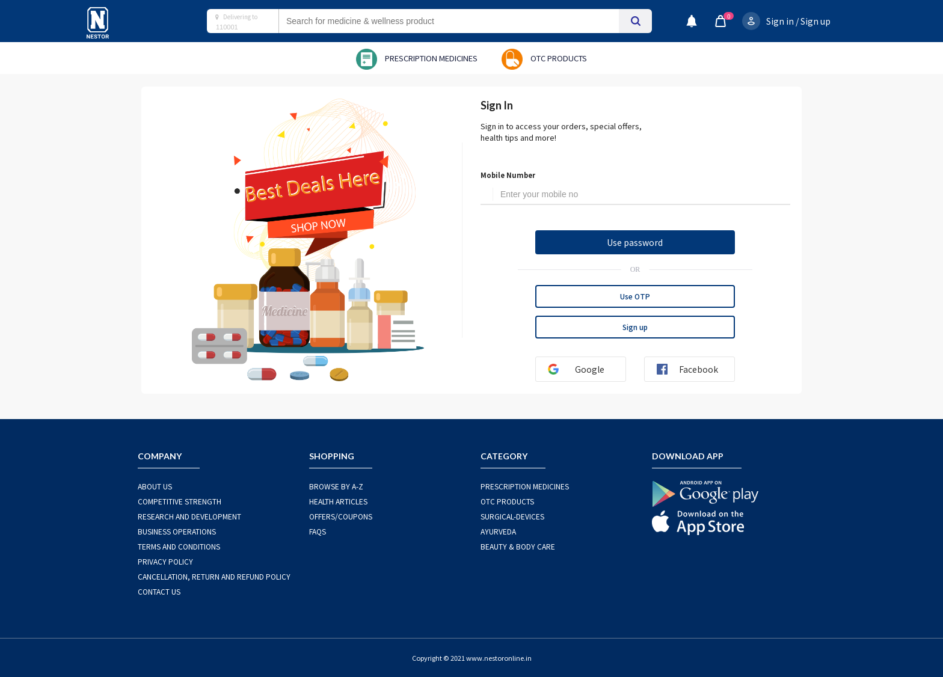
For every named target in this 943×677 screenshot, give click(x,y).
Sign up (815, 21)
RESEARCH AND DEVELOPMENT (189, 516)
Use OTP (635, 296)
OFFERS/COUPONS (340, 516)
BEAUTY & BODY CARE (518, 546)
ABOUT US (155, 486)
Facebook (682, 369)
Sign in (780, 21)
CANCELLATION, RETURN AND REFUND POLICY (214, 576)
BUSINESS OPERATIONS (177, 531)
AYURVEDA (498, 531)
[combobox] (460, 21)
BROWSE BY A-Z (336, 486)
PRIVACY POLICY (165, 561)
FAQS (317, 531)
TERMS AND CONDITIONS (179, 546)
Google (571, 369)
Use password (635, 242)
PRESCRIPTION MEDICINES (525, 486)
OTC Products (507, 501)
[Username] (641, 195)
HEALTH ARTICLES (338, 501)
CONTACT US (159, 591)
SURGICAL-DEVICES (512, 516)
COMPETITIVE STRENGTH (179, 501)
